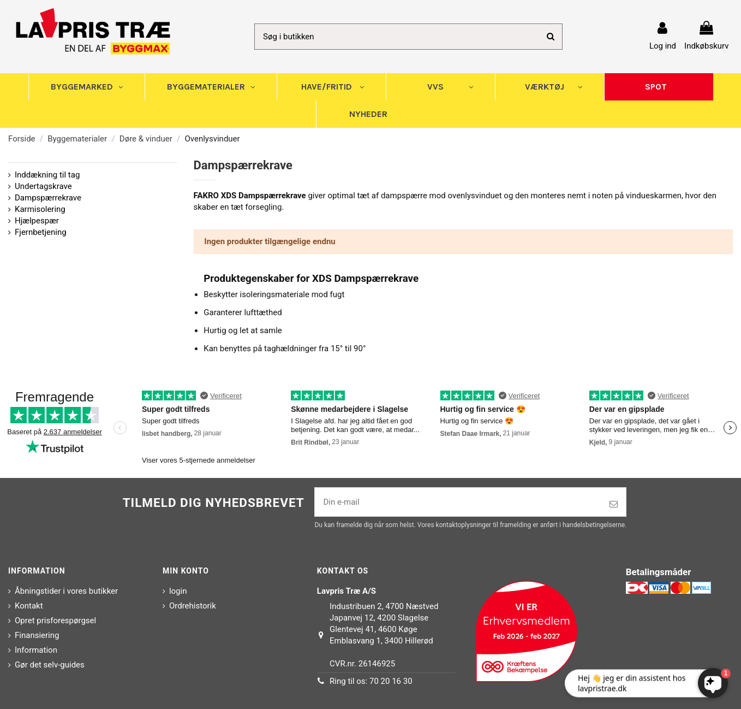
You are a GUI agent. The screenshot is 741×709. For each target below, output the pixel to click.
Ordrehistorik (192, 606)
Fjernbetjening (41, 232)
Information (36, 650)
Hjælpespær (37, 221)
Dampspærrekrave (48, 198)
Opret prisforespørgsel (55, 620)
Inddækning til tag (47, 175)
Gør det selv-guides (50, 665)
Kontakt (29, 606)
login (178, 591)
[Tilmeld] (613, 504)
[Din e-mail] (458, 502)
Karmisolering (40, 209)
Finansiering (37, 635)
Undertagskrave (43, 186)
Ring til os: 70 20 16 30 (371, 681)
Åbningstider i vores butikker (66, 591)
